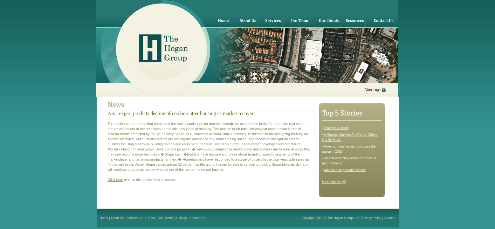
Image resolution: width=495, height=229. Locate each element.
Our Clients (166, 218)
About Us (117, 218)
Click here (115, 180)
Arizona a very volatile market (345, 170)
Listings (181, 218)
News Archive (332, 182)
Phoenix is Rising (336, 128)
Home (104, 218)
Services (132, 218)
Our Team (148, 218)
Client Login (372, 90)
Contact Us (197, 218)
